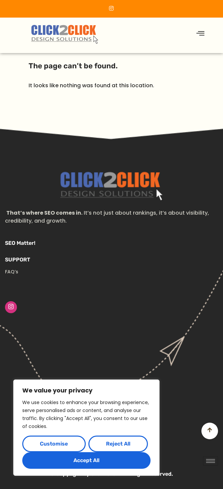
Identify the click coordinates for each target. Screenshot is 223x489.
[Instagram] (11, 307)
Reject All (118, 444)
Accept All (86, 460)
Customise (54, 444)
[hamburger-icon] (200, 33)
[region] (86, 428)
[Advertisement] (111, 362)
